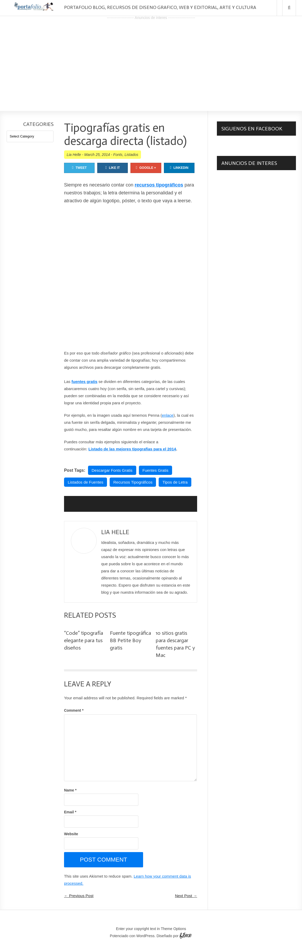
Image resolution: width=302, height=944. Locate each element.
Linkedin (179, 167)
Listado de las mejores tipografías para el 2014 (132, 449)
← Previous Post (79, 895)
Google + (146, 167)
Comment (74, 710)
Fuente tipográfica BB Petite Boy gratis (130, 640)
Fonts (118, 155)
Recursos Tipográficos (132, 482)
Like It (112, 167)
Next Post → (186, 895)
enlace (167, 415)
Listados (131, 155)
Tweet (79, 167)
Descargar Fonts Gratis (112, 470)
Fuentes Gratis (155, 470)
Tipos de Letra (174, 482)
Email (70, 812)
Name (70, 790)
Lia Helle (74, 155)
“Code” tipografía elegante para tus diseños (83, 640)
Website (71, 834)
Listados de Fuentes (85, 482)
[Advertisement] (151, 58)
